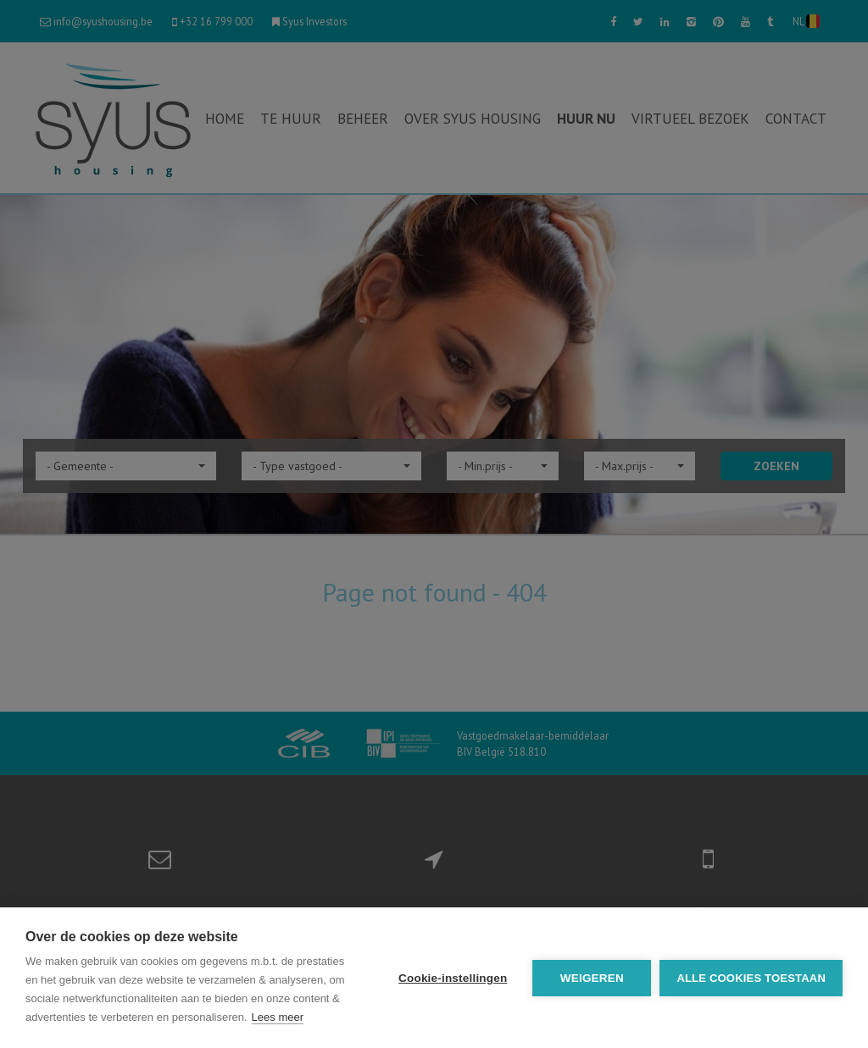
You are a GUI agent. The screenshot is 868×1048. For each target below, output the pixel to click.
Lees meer (277, 1017)
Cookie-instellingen (452, 978)
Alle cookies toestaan (751, 978)
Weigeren (592, 978)
